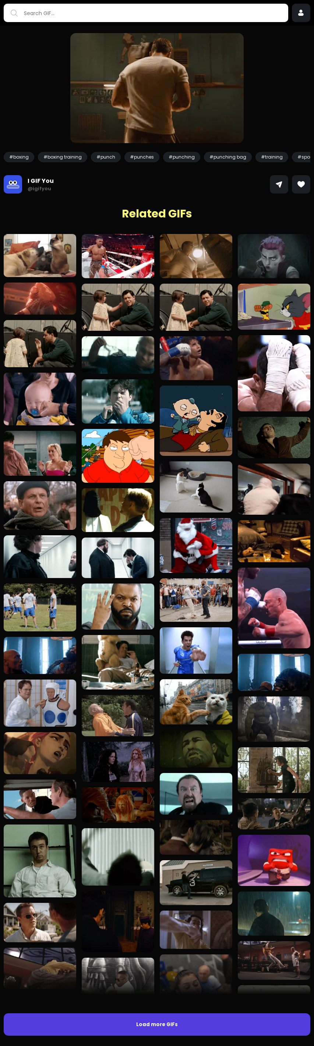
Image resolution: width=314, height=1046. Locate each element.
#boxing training (62, 157)
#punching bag (227, 157)
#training (272, 157)
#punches (142, 157)
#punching (182, 157)
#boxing (19, 157)
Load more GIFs (157, 1024)
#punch (105, 157)
